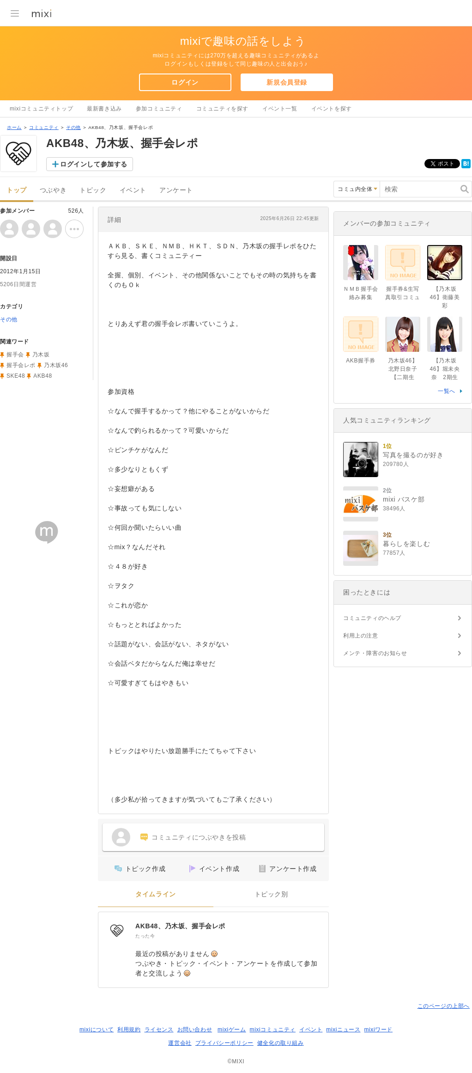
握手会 (15, 354)
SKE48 (15, 376)
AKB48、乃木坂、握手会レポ (180, 926)
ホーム (14, 127)
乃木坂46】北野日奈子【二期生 (403, 368)
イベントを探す (331, 108)
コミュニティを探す (222, 108)
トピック (92, 190)
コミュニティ (44, 127)
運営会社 (179, 1043)
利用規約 (128, 1029)
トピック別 (271, 894)
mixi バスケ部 (403, 499)
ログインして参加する (93, 164)
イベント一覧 (279, 108)
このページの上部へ (444, 1006)
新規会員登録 (286, 82)
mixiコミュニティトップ (41, 108)
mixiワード (378, 1029)
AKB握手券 (360, 360)
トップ (16, 190)
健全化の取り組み (280, 1043)
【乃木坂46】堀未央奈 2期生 (445, 368)
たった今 (145, 935)
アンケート (176, 190)
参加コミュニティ (159, 108)
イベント (133, 190)
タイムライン (155, 894)
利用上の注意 (360, 635)
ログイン (184, 82)
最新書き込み (104, 108)
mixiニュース (343, 1029)
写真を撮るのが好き (413, 455)
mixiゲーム (232, 1029)
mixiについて (96, 1029)
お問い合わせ (194, 1029)
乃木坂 (41, 354)
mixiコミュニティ (273, 1029)
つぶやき (53, 190)
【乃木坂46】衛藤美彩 (445, 297)
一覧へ (446, 391)
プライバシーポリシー (224, 1043)
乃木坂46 (56, 365)
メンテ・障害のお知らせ (375, 653)
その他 (73, 127)
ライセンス (159, 1029)
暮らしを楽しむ (406, 543)
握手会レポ (21, 365)
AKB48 (42, 376)
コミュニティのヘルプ (372, 618)
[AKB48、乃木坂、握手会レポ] (117, 930)
